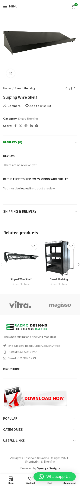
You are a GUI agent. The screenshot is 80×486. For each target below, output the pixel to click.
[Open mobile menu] (10, 6)
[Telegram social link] (36, 126)
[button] (54, 476)
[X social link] (20, 126)
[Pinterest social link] (26, 126)
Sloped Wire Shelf (21, 279)
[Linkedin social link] (31, 126)
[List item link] (40, 352)
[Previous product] (66, 88)
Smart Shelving (25, 88)
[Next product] (75, 88)
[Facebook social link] (15, 126)
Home (7, 88)
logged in (26, 188)
